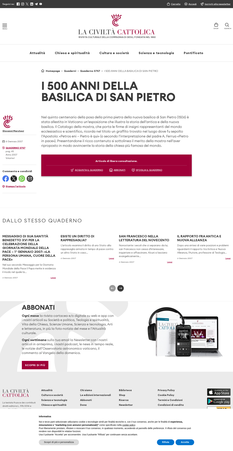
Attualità (37, 53)
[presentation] (112, 288)
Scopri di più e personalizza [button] (59, 442)
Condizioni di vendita (171, 404)
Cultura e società (114, 53)
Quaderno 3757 (90, 71)
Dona (83, 404)
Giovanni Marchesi (13, 131)
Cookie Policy (166, 395)
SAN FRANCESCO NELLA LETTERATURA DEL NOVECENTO (144, 238)
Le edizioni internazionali (95, 395)
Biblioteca (125, 390)
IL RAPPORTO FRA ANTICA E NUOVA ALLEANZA (199, 238)
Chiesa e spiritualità (72, 53)
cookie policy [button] (128, 425)
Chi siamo (86, 390)
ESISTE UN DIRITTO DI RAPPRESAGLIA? (77, 238)
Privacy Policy (166, 390)
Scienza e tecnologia (156, 53)
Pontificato (193, 53)
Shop (122, 395)
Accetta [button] (185, 442)
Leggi (53, 277)
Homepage (53, 71)
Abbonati (86, 400)
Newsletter (126, 404)
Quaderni (70, 71)
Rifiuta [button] (165, 442)
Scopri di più (35, 365)
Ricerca (123, 400)
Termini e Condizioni (170, 400)
